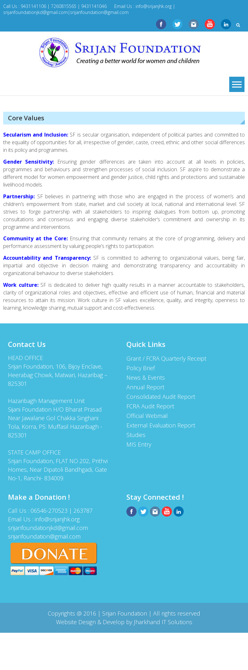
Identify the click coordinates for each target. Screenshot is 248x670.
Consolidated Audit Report (160, 396)
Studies (135, 435)
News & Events (145, 377)
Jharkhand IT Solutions (163, 622)
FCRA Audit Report (150, 406)
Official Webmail (147, 416)
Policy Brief (140, 368)
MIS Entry (138, 444)
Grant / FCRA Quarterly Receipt (166, 358)
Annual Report (145, 387)
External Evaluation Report (160, 425)
